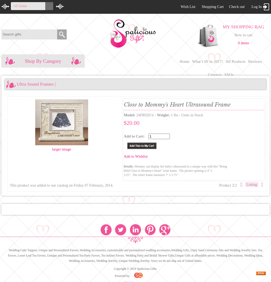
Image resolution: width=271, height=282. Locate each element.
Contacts (215, 75)
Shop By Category (43, 61)
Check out (237, 7)
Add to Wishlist (136, 156)
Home (184, 61)
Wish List (187, 7)
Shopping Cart (213, 7)
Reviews (255, 61)
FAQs (229, 75)
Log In (256, 7)
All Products (235, 61)
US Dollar (20, 6)
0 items (243, 43)
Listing (251, 184)
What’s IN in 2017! (207, 61)
